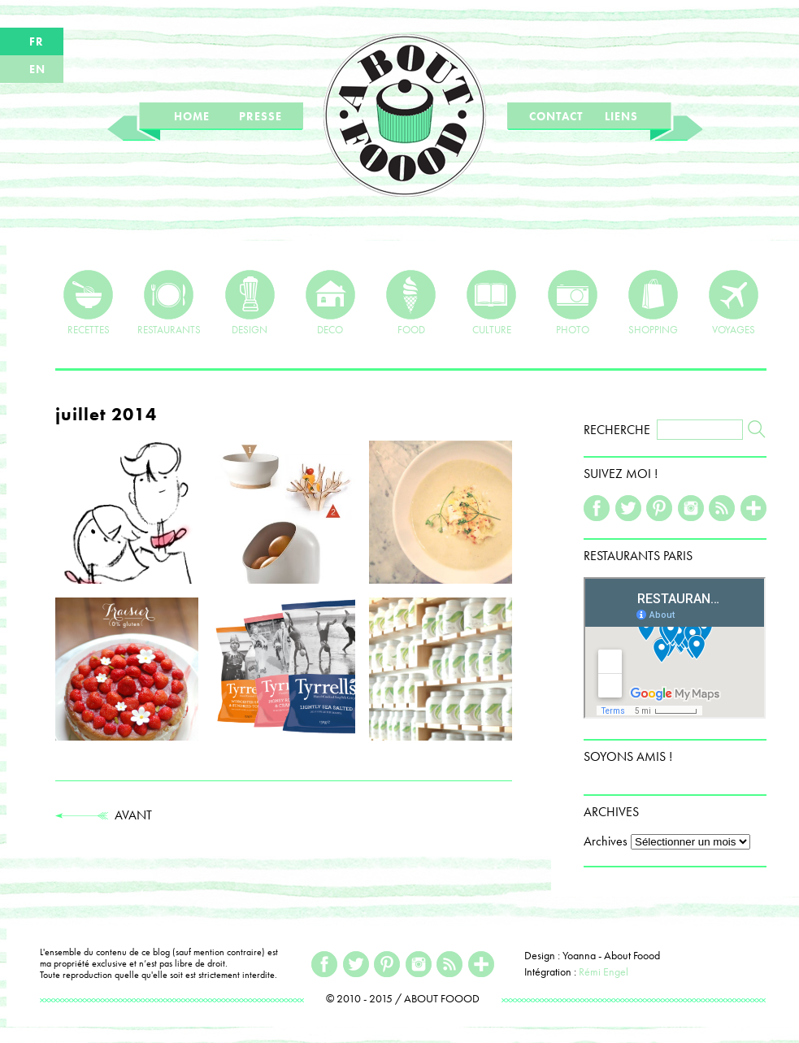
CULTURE (491, 302)
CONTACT (556, 116)
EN (37, 69)
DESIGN (250, 302)
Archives (605, 841)
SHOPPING (653, 302)
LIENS (621, 116)
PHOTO (572, 302)
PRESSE (260, 116)
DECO (330, 302)
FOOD (411, 302)
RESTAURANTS (169, 302)
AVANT (103, 815)
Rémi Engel (603, 971)
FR (36, 41)
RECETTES (88, 302)
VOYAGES (733, 302)
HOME (192, 116)
